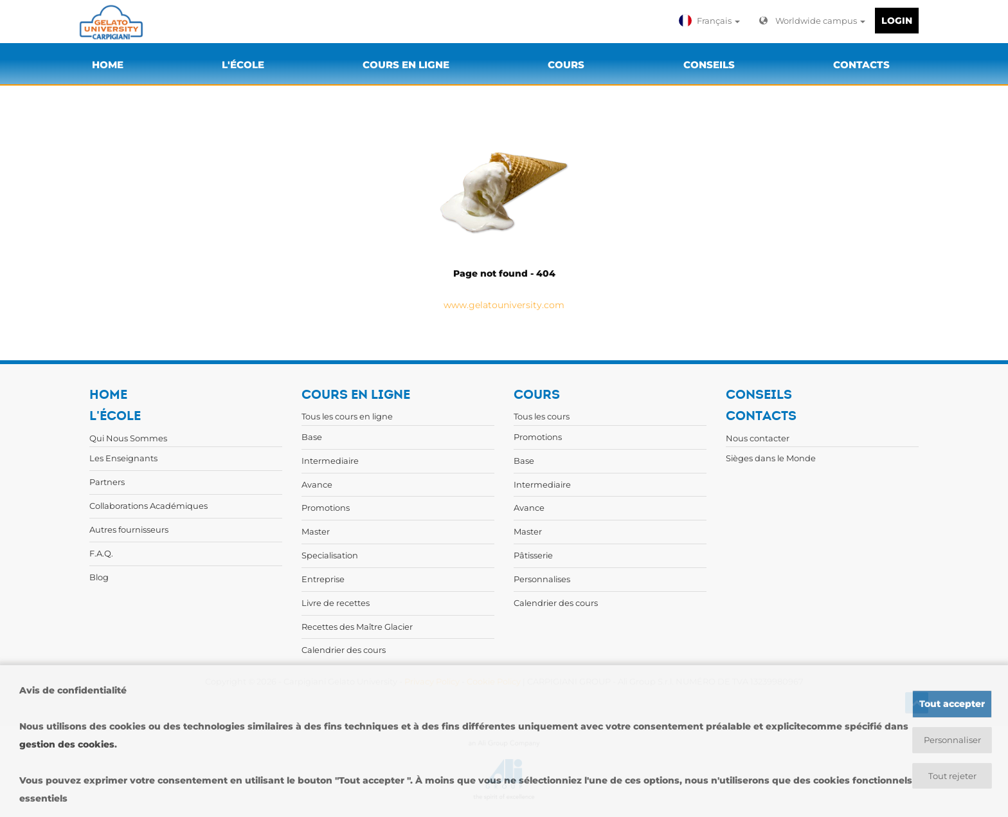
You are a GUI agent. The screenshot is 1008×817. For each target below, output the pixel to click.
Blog (99, 577)
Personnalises (542, 579)
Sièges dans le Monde (771, 458)
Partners (107, 482)
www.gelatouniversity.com (504, 305)
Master (316, 531)
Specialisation (330, 555)
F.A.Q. (101, 553)
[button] (711, 20)
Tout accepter (952, 703)
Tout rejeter (952, 776)
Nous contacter (757, 438)
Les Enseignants (123, 458)
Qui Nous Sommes (128, 438)
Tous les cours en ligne (347, 416)
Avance (317, 484)
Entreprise (323, 579)
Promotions (326, 507)
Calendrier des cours (344, 650)
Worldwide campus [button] (812, 20)
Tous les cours (542, 416)
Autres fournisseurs (128, 529)
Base (312, 437)
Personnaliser (952, 740)
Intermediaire (330, 460)
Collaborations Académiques (148, 505)
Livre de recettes (336, 603)
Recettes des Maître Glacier (357, 626)
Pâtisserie (533, 555)
